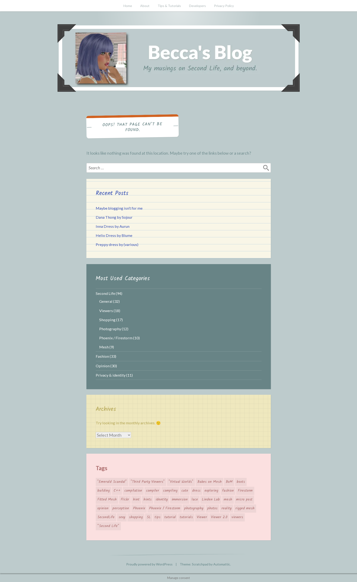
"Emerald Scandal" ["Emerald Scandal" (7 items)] (112, 482)
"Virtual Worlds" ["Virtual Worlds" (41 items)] (181, 482)
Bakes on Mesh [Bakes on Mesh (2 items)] (209, 482)
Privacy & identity (111, 375)
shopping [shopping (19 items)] (136, 517)
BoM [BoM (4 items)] (229, 482)
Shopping (107, 319)
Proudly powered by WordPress (149, 564)
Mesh (104, 347)
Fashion (102, 356)
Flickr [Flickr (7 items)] (125, 499)
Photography (110, 329)
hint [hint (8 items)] (136, 499)
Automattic (221, 564)
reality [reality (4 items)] (226, 508)
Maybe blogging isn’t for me (119, 208)
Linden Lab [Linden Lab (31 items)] (211, 499)
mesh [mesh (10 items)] (228, 499)
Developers (197, 6)
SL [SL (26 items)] (149, 517)
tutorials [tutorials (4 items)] (186, 517)
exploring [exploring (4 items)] (211, 491)
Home (127, 6)
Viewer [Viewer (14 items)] (202, 517)
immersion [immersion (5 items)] (180, 499)
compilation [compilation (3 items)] (133, 491)
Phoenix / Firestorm (116, 338)
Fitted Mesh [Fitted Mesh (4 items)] (107, 499)
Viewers (106, 310)
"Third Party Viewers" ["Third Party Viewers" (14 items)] (148, 482)
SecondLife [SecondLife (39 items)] (106, 517)
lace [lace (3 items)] (195, 499)
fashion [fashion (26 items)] (228, 491)
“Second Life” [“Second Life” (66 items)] (108, 526)
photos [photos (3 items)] (212, 508)
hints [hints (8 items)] (147, 499)
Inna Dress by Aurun (112, 226)
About (145, 6)
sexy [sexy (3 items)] (122, 517)
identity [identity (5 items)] (162, 499)
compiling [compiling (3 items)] (170, 491)
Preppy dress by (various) (117, 244)
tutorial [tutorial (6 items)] (170, 517)
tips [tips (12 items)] (157, 517)
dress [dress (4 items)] (196, 491)
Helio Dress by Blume (114, 235)
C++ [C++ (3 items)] (117, 491)
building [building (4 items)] (103, 491)
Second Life (105, 293)
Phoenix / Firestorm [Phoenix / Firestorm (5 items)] (164, 508)
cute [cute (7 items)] (184, 491)
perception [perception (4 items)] (120, 508)
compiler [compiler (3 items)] (152, 491)
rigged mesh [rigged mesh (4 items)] (245, 508)
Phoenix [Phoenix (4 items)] (139, 508)
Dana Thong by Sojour (114, 217)
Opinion (103, 366)
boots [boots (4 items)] (241, 482)
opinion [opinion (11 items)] (103, 508)
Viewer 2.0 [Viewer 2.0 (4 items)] (219, 517)
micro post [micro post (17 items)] (244, 499)
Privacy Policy (224, 6)
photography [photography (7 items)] (193, 508)
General (105, 301)
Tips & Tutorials (169, 6)
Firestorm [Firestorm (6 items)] (245, 491)
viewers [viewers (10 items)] (237, 517)
